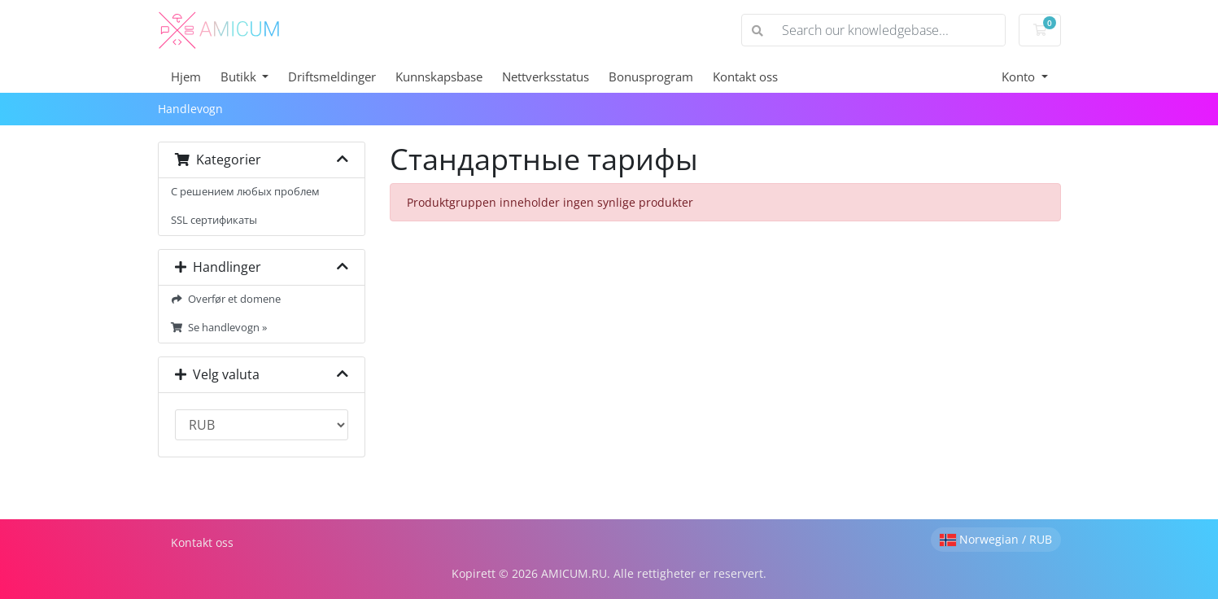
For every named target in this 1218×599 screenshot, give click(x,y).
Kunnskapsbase (438, 76)
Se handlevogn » (219, 327)
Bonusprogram (651, 76)
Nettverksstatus (545, 76)
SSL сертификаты (214, 220)
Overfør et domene (226, 299)
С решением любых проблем (245, 192)
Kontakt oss (745, 76)
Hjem (186, 76)
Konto (1020, 76)
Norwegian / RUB (996, 539)
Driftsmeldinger (332, 76)
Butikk (240, 76)
